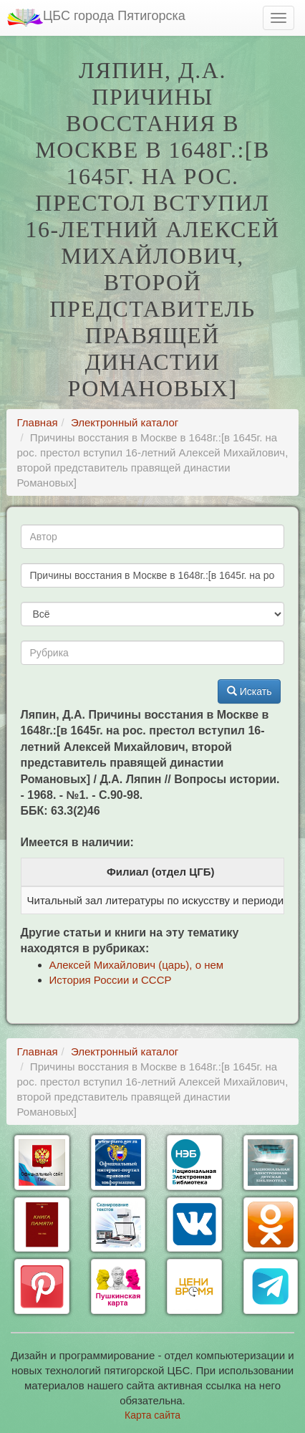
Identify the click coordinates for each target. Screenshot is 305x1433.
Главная (37, 422)
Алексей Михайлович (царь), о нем (136, 965)
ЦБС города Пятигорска (96, 18)
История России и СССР (110, 980)
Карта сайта (152, 1415)
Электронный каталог (124, 422)
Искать (249, 691)
